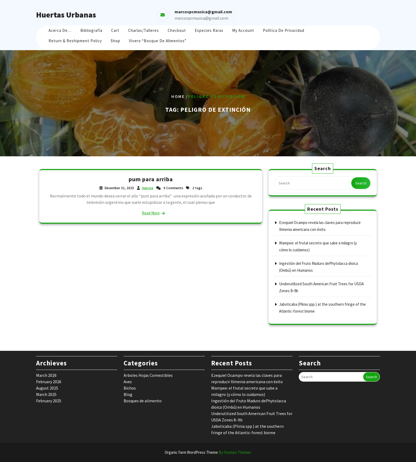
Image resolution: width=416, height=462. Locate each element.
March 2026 (46, 375)
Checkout (177, 30)
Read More (151, 212)
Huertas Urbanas (66, 15)
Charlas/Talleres (143, 30)
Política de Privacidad (283, 30)
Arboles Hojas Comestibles (148, 375)
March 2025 (46, 394)
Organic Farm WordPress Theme (208, 452)
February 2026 (48, 381)
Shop (115, 40)
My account (243, 30)
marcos (147, 188)
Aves (128, 381)
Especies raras (209, 30)
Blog (128, 394)
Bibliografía (91, 30)
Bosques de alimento (143, 400)
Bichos (130, 388)
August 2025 (47, 388)
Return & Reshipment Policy (75, 40)
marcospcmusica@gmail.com (201, 18)
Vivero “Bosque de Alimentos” (158, 40)
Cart (115, 30)
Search (360, 183)
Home (178, 96)
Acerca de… (60, 30)
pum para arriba (151, 179)
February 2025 (48, 400)
